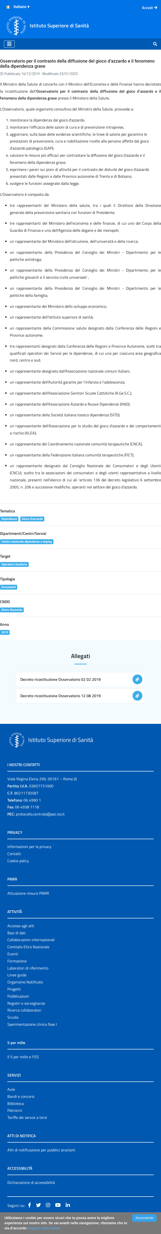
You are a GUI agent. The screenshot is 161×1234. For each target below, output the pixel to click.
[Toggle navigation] (9, 44)
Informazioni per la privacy (29, 846)
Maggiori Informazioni (43, 1228)
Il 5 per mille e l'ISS (23, 1057)
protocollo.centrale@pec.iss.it (40, 814)
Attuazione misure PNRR (28, 893)
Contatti (14, 854)
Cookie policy (18, 861)
